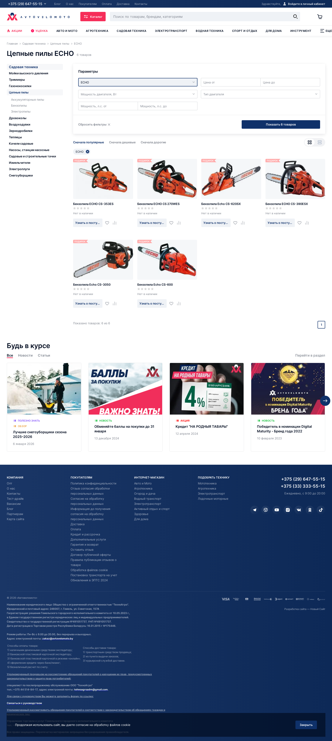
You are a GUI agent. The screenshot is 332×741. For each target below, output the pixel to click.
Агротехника (97, 30)
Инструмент (301, 30)
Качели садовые (21, 143)
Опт (9, 483)
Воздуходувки (19, 124)
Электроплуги (19, 169)
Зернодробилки (20, 131)
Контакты (13, 493)
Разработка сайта (295, 609)
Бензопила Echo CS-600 (155, 284)
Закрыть (306, 725)
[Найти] (295, 16)
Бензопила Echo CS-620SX (221, 204)
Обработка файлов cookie (89, 570)
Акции (14, 30)
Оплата (76, 529)
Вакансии (14, 503)
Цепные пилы (18, 92)
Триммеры (17, 79)
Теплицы (15, 137)
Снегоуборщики (21, 175)
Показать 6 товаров (281, 124)
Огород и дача (144, 493)
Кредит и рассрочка (85, 534)
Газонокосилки (20, 86)
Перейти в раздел (310, 355)
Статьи (44, 355)
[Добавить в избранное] (108, 222)
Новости (25, 355)
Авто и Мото (143, 483)
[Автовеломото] (38, 16)
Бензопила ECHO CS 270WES (158, 204)
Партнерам (15, 514)
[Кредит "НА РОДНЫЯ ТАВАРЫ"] (207, 407)
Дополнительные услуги (88, 539)
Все (10, 355)
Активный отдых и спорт (152, 509)
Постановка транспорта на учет (94, 575)
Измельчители (19, 162)
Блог (10, 509)
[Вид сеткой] (310, 142)
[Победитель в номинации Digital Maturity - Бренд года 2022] (288, 407)
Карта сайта (15, 519)
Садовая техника (131, 30)
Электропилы (21, 111)
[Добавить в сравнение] (116, 222)
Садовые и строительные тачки (32, 156)
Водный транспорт (147, 498)
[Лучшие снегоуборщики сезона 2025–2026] (44, 407)
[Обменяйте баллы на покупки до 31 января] (125, 407)
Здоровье (141, 514)
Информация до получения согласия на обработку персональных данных (90, 514)
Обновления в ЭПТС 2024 (89, 580)
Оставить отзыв (82, 549)
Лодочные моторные (213, 498)
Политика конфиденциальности (93, 483)
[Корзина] (321, 16)
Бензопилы (19, 105)
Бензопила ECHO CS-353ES (93, 204)
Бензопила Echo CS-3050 (92, 284)
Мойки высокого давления (28, 73)
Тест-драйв (15, 498)
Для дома (274, 30)
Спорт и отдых (244, 30)
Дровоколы (17, 118)
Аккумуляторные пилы (27, 99)
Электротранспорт (171, 30)
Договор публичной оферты (91, 554)
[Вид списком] (320, 142)
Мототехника (207, 483)
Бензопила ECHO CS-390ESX (286, 204)
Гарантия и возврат (85, 544)
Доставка (78, 524)
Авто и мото (67, 30)
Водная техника (209, 30)
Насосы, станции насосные (29, 150)
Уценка (39, 30)
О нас (11, 488)
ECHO (82, 151)
